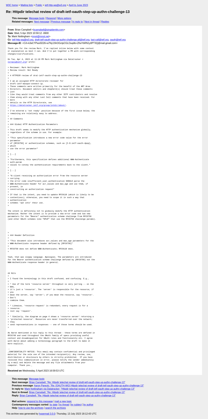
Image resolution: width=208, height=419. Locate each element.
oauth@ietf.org (118, 39)
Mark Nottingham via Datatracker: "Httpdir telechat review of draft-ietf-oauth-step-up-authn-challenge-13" (80, 389)
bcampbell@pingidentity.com (48, 29)
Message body (37, 18)
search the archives (55, 408)
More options (64, 18)
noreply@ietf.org (17, 62)
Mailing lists (27, 5)
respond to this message (40, 401)
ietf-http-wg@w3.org (55, 5)
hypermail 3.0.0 (47, 413)
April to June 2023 (78, 5)
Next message (41, 21)
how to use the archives (30, 408)
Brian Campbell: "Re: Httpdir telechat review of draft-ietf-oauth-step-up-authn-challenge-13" (77, 382)
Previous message (61, 21)
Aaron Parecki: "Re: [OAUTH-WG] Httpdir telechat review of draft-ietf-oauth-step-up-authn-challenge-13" (89, 385)
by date (53, 404)
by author (88, 404)
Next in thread (92, 21)
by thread (64, 404)
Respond (51, 18)
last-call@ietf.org (100, 39)
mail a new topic (63, 401)
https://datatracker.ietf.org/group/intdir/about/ (38, 105)
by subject (76, 404)
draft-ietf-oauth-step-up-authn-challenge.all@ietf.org (62, 39)
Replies (105, 21)
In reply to (77, 21)
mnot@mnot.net (40, 36)
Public (39, 5)
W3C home (12, 5)
